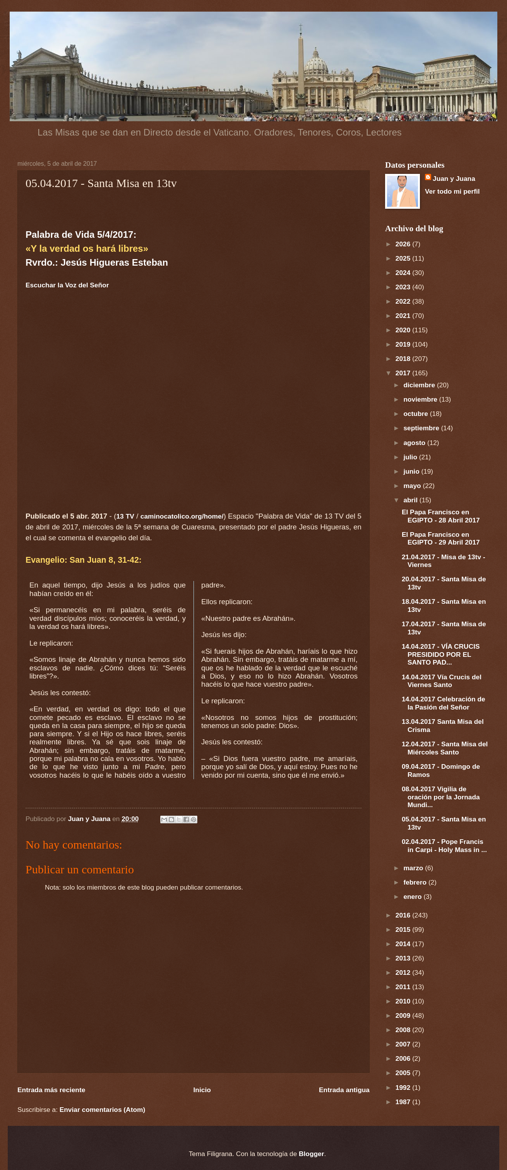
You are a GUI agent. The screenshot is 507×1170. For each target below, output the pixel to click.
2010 (404, 1001)
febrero (415, 882)
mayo (413, 486)
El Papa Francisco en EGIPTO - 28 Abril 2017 (441, 516)
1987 (404, 1102)
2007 (404, 1044)
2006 (404, 1058)
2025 (404, 258)
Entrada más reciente (51, 1090)
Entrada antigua (344, 1090)
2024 (404, 273)
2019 (404, 344)
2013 (404, 958)
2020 (404, 330)
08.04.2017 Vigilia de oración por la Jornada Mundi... (441, 797)
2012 (404, 972)
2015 (404, 929)
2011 (404, 987)
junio (412, 471)
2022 (404, 301)
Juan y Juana (454, 178)
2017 (404, 373)
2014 (404, 944)
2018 (404, 359)
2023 (404, 287)
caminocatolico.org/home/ (182, 516)
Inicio (202, 1090)
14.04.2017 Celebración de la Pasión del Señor (443, 703)
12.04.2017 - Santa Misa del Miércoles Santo (445, 748)
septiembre (422, 428)
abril (411, 500)
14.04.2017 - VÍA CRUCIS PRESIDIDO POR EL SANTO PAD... (441, 655)
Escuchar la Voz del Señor (67, 285)
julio (411, 457)
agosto (415, 443)
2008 (404, 1030)
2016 (404, 915)
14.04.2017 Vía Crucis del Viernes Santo (441, 681)
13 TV (125, 516)
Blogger (311, 1154)
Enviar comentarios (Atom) (102, 1109)
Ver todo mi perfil (452, 191)
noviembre (421, 399)
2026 (404, 244)
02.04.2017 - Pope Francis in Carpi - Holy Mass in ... (444, 846)
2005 (404, 1073)
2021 (404, 316)
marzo (414, 868)
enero (413, 896)
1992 (404, 1087)
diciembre (420, 385)
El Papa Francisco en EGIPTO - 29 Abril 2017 (441, 538)
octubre (416, 413)
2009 (404, 1015)
